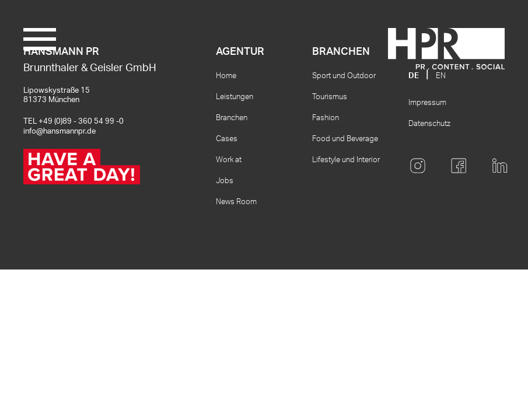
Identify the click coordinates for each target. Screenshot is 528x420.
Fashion (325, 118)
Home (226, 76)
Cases (226, 139)
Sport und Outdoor (344, 76)
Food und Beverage (345, 139)
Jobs (224, 181)
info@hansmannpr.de (59, 131)
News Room (236, 202)
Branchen (231, 118)
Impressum (427, 103)
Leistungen (234, 97)
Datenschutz (429, 124)
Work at (229, 160)
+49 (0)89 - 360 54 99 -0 (81, 121)
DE (413, 76)
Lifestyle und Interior (346, 160)
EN (441, 76)
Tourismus (329, 97)
